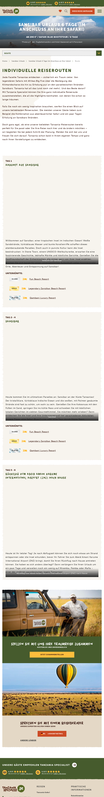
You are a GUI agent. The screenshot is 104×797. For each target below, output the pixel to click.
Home (4, 61)
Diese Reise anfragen (82, 11)
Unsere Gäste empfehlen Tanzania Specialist (39, 765)
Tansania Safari (43, 792)
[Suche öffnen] (66, 11)
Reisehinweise (77, 796)
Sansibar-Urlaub (18, 61)
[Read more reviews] (53, 3)
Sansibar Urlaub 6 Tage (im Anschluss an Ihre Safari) (50, 61)
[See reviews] (52, 772)
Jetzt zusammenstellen (52, 655)
